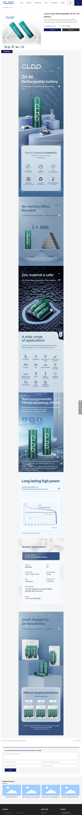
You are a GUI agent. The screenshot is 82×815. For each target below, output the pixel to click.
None (74, 740)
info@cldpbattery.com (51, 26)
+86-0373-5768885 (66, 26)
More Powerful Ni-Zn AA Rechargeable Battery (17, 740)
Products (5, 809)
